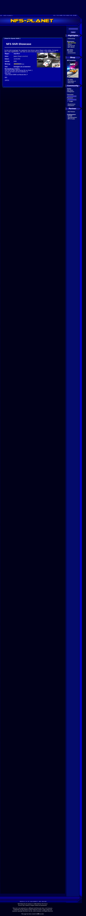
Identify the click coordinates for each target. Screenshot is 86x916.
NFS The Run (72, 43)
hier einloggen (49, 51)
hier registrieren (13, 51)
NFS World (71, 47)
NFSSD (70, 116)
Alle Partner (71, 111)
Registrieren (71, 104)
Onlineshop (71, 38)
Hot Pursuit (71, 45)
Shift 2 (70, 44)
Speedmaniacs (72, 117)
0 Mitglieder (70, 91)
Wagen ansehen (22, 56)
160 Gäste (70, 90)
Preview (70, 51)
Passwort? (71, 105)
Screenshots (72, 53)
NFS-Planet (45, 904)
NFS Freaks (71, 119)
